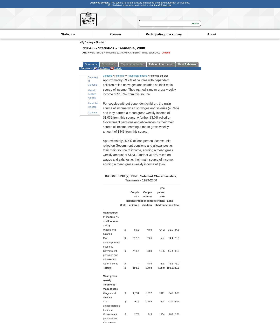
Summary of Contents (93, 81)
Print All (115, 68)
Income (120, 75)
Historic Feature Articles (92, 94)
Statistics (68, 34)
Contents (92, 112)
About (211, 34)
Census (116, 34)
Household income (137, 75)
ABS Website (164, 5)
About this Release (93, 105)
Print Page (101, 68)
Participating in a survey (164, 34)
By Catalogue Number (92, 42)
